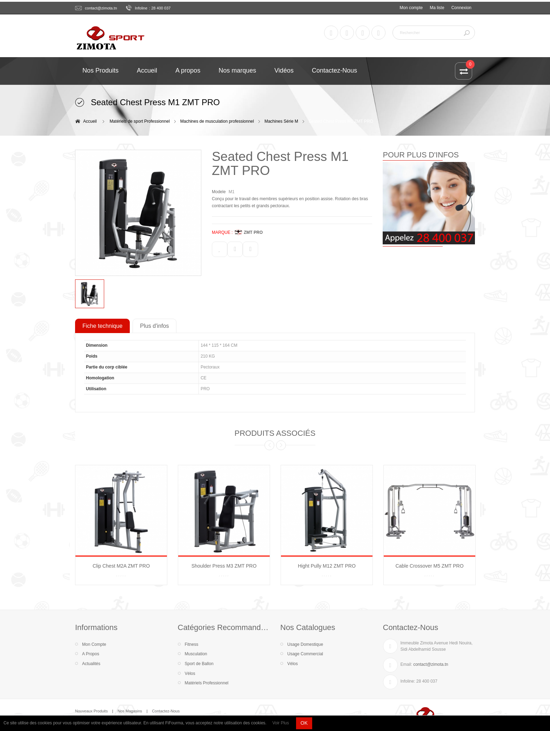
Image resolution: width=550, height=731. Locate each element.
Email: (406, 664)
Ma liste (437, 7)
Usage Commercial (305, 653)
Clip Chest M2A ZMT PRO (121, 566)
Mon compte (411, 7)
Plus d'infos (154, 326)
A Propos (90, 653)
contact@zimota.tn (101, 8)
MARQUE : (222, 232)
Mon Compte (94, 644)
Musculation (196, 653)
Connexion (461, 7)
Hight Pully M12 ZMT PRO (327, 566)
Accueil (90, 121)
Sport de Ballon (199, 663)
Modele (219, 191)
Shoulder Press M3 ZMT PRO (224, 566)
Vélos (190, 673)
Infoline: (408, 681)
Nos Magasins (130, 711)
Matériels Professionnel (207, 683)
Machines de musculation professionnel (217, 121)
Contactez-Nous (166, 711)
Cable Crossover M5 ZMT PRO (429, 566)
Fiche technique (102, 326)
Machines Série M (281, 121)
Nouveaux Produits (91, 711)
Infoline (141, 8)
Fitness (192, 644)
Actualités (91, 663)
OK (304, 723)
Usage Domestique (305, 644)
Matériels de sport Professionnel (139, 121)
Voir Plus (280, 722)
